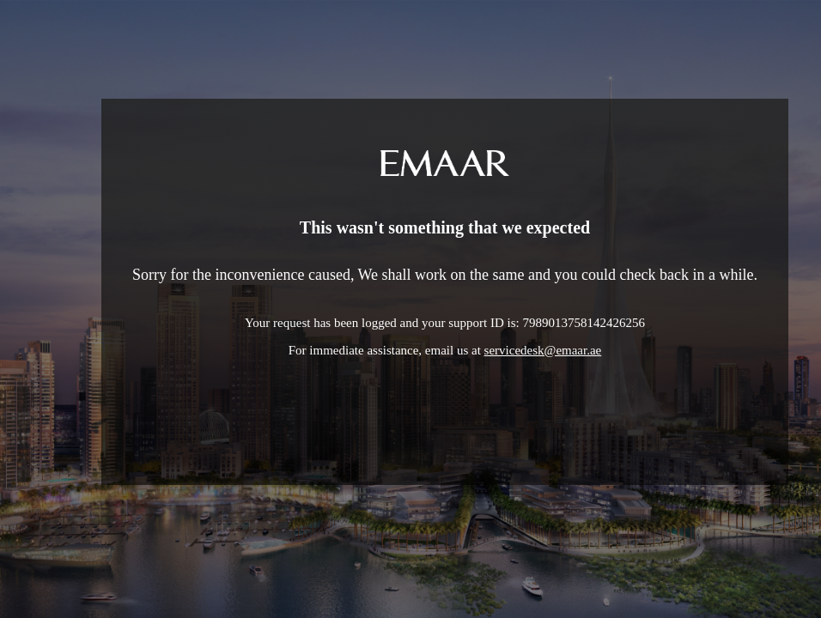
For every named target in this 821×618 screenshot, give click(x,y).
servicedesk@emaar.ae (543, 350)
